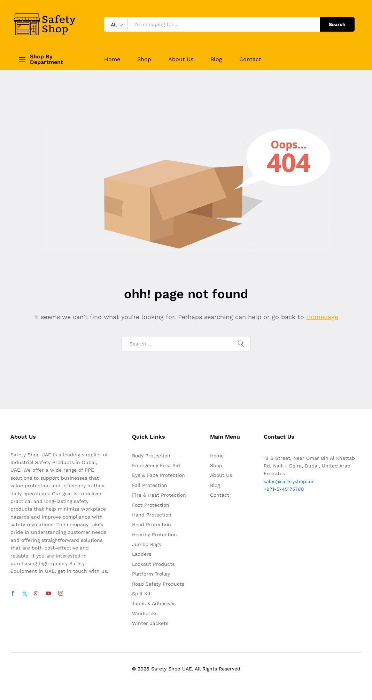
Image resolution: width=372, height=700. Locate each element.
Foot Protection (150, 505)
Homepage (322, 316)
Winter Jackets (150, 623)
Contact (250, 59)
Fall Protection (149, 485)
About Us (180, 59)
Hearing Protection (154, 534)
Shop (144, 59)
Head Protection (151, 524)
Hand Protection (151, 515)
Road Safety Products (158, 584)
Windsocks (144, 613)
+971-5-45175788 (284, 489)
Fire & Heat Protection (159, 495)
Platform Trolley (151, 574)
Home (112, 59)
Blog (216, 59)
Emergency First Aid (156, 465)
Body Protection (151, 455)
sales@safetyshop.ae (288, 481)
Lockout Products (153, 564)
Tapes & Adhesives (154, 603)
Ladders (141, 554)
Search (337, 24)
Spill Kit (141, 593)
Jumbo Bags (146, 544)
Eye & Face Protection (158, 475)
